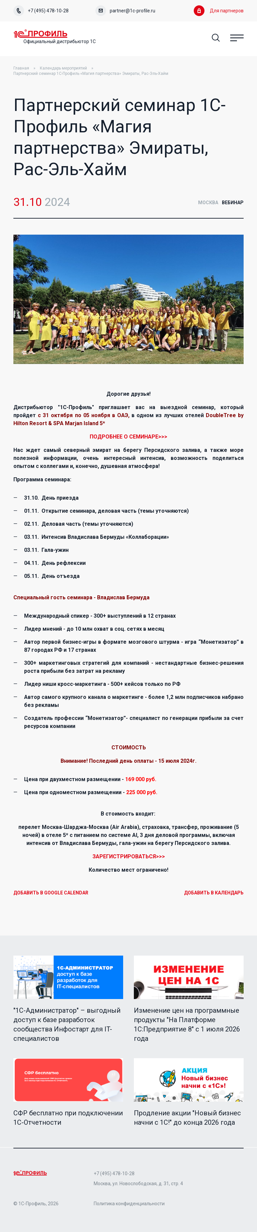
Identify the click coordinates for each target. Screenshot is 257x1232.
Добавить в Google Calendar (50, 893)
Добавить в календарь (214, 893)
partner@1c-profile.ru (125, 10)
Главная (21, 69)
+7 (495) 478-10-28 (41, 10)
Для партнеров (219, 10)
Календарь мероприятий (63, 69)
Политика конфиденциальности (129, 1203)
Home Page (43, 34)
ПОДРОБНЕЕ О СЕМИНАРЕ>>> (128, 437)
